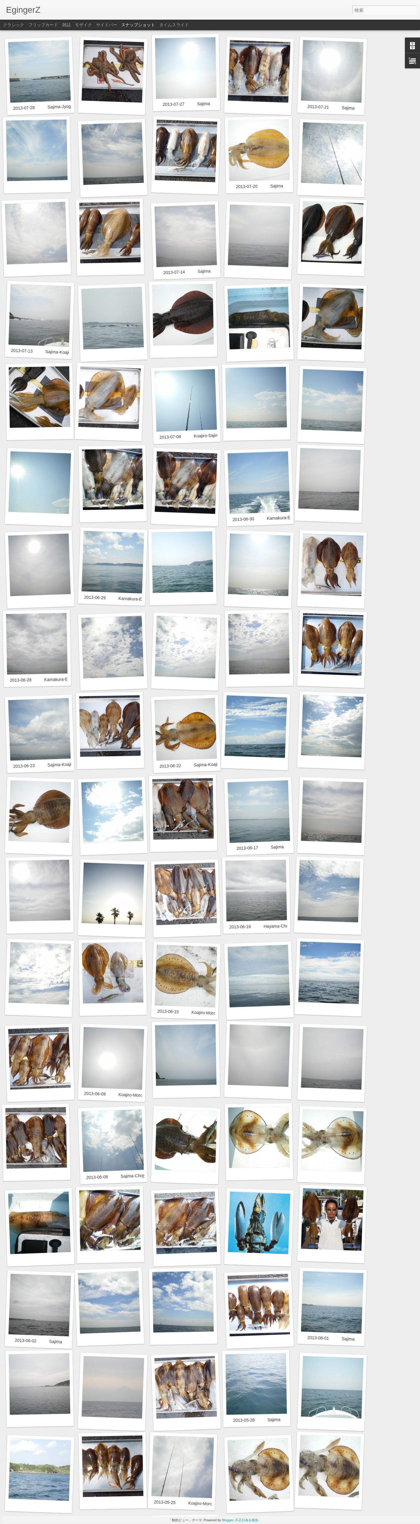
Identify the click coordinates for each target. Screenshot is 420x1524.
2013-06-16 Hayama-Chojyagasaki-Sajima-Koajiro (282, 926)
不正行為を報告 (246, 1520)
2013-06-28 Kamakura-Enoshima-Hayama (55, 679)
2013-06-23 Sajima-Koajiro (44, 765)
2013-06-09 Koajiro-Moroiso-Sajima (123, 1095)
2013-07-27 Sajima (186, 104)
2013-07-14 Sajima (187, 272)
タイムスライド (174, 24)
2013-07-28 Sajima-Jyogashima (48, 107)
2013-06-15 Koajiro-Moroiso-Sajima (196, 1012)
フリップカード (43, 24)
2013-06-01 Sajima (331, 1338)
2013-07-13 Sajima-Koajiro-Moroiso (50, 352)
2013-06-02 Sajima (38, 1341)
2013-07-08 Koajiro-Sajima (190, 436)
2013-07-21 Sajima (331, 107)
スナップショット (138, 24)
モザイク (83, 24)
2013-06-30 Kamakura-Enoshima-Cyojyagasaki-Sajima (289, 517)
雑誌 (66, 24)
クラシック (13, 24)
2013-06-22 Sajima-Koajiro (190, 765)
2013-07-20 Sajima (259, 186)
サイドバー (106, 24)
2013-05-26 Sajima (256, 1420)
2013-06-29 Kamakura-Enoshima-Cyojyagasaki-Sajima (141, 599)
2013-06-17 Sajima (260, 847)
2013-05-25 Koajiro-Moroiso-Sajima (193, 1503)
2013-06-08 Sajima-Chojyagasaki (123, 1176)
